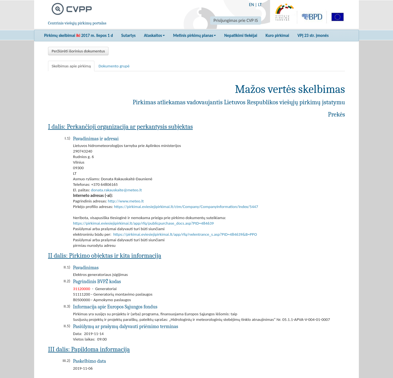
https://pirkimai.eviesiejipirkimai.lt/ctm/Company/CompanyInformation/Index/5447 (186, 206)
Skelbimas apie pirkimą (71, 66)
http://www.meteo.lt (126, 201)
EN (251, 4)
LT (260, 4)
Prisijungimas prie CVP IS (235, 20)
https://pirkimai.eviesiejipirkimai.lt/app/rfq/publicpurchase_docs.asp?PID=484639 (143, 223)
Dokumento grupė (114, 66)
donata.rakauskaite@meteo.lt (116, 189)
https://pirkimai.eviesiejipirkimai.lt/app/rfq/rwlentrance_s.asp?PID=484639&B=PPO (185, 234)
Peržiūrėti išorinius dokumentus (78, 51)
